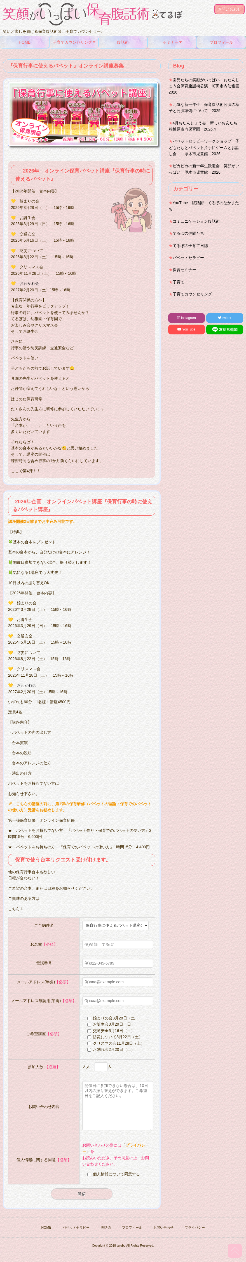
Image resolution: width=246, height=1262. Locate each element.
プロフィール (221, 42)
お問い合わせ (229, 9)
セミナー (171, 42)
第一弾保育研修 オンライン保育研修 (41, 820)
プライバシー (195, 1236)
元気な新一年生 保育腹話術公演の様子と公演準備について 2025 (204, 107)
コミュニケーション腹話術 (196, 221)
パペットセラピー (188, 257)
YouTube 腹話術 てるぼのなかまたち (204, 206)
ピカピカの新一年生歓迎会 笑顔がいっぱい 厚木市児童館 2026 (204, 169)
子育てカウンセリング (72, 42)
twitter (224, 318)
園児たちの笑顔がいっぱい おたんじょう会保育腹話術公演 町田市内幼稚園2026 (204, 86)
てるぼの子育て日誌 (190, 245)
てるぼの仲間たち (188, 233)
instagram (186, 318)
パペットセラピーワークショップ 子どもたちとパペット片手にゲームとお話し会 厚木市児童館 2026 (204, 147)
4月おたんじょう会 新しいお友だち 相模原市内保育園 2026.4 (205, 126)
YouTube (186, 329)
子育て (178, 282)
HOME (25, 42)
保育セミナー (184, 269)
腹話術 (123, 42)
